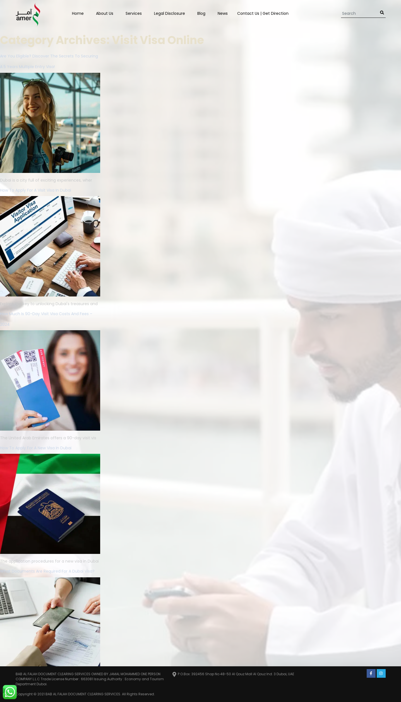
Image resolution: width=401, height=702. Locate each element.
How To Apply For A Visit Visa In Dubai (35, 190)
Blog (201, 13)
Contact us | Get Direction (263, 13)
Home (78, 13)
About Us (104, 13)
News (223, 13)
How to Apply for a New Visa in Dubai (35, 448)
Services (134, 13)
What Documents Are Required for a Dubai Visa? (47, 571)
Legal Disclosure (169, 13)
